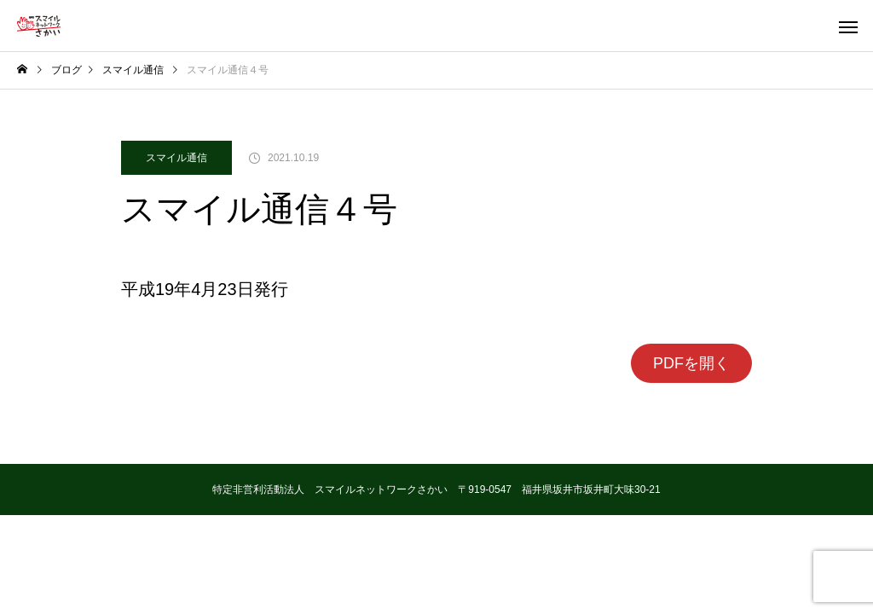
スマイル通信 (176, 158)
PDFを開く (691, 363)
